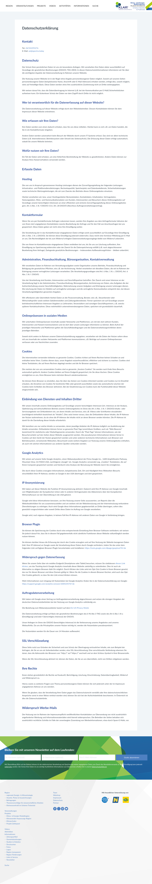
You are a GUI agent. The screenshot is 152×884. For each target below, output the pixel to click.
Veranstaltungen (25, 6)
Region (9, 6)
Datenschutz (58, 800)
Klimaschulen (11, 821)
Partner (56, 803)
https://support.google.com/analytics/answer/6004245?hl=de (48, 584)
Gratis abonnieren (131, 757)
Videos (52, 6)
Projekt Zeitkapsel (13, 824)
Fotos (8, 847)
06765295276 (32, 48)
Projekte (41, 6)
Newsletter (10, 860)
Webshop (56, 795)
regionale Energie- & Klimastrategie (19, 795)
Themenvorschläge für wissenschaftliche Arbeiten (24, 803)
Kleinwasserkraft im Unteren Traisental (20, 805)
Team (55, 793)
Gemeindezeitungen (13, 839)
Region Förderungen (13, 855)
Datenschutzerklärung (99, 767)
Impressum (57, 798)
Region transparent (13, 852)
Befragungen (11, 800)
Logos (8, 849)
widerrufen (8, 767)
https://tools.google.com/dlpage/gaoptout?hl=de (105, 548)
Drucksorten (11, 844)
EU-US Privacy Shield (80, 608)
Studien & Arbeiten (13, 842)
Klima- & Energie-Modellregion (17, 816)
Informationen (81, 6)
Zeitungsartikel (11, 837)
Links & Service (12, 857)
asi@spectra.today (36, 51)
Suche (95, 6)
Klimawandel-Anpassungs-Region (18, 818)
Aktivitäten (64, 6)
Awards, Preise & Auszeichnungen (19, 798)
